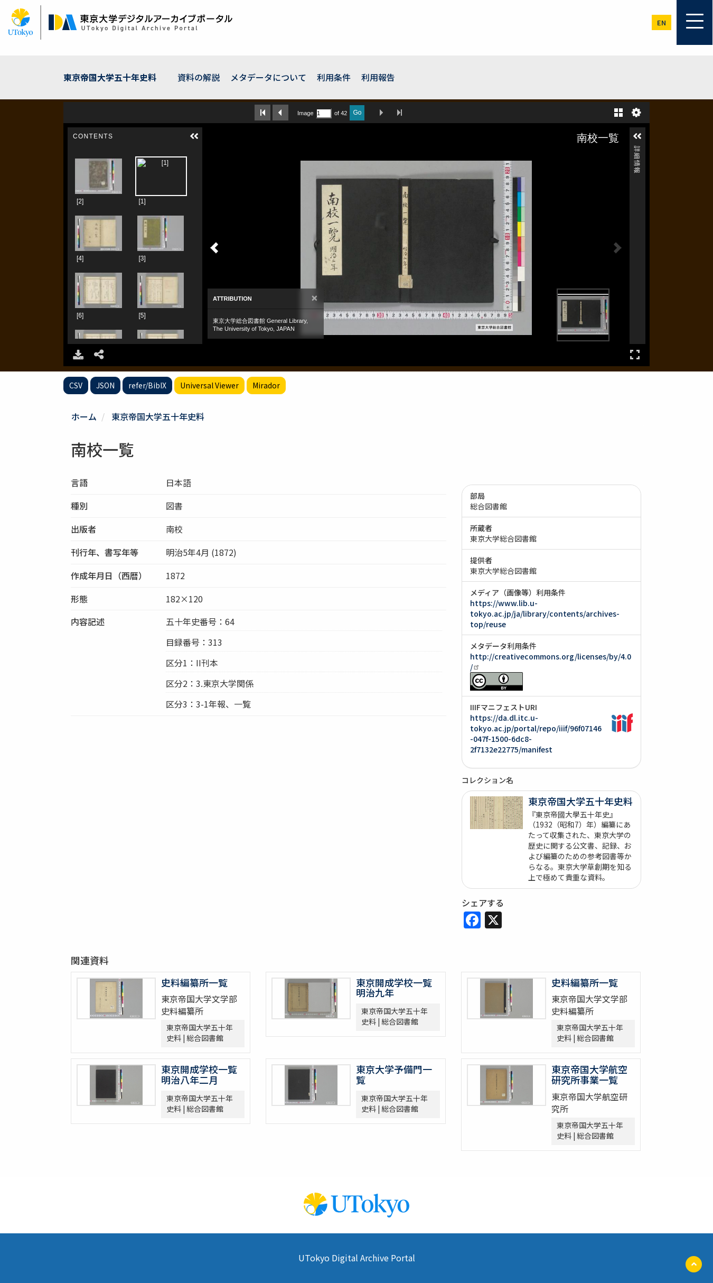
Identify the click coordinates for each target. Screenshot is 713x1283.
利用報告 (378, 77)
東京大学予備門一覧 (394, 1074)
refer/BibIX (147, 385)
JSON (105, 385)
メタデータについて (268, 77)
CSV (75, 385)
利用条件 (334, 77)
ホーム (84, 416)
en (661, 22)
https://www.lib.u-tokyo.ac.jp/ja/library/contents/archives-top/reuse (545, 613)
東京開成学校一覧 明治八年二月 (199, 1074)
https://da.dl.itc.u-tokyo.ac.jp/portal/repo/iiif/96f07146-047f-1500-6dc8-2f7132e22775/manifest (536, 733)
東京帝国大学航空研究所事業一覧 (589, 1074)
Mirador (266, 385)
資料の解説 (198, 77)
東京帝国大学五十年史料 (109, 77)
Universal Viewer (209, 385)
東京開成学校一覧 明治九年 (394, 987)
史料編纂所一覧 (194, 982)
